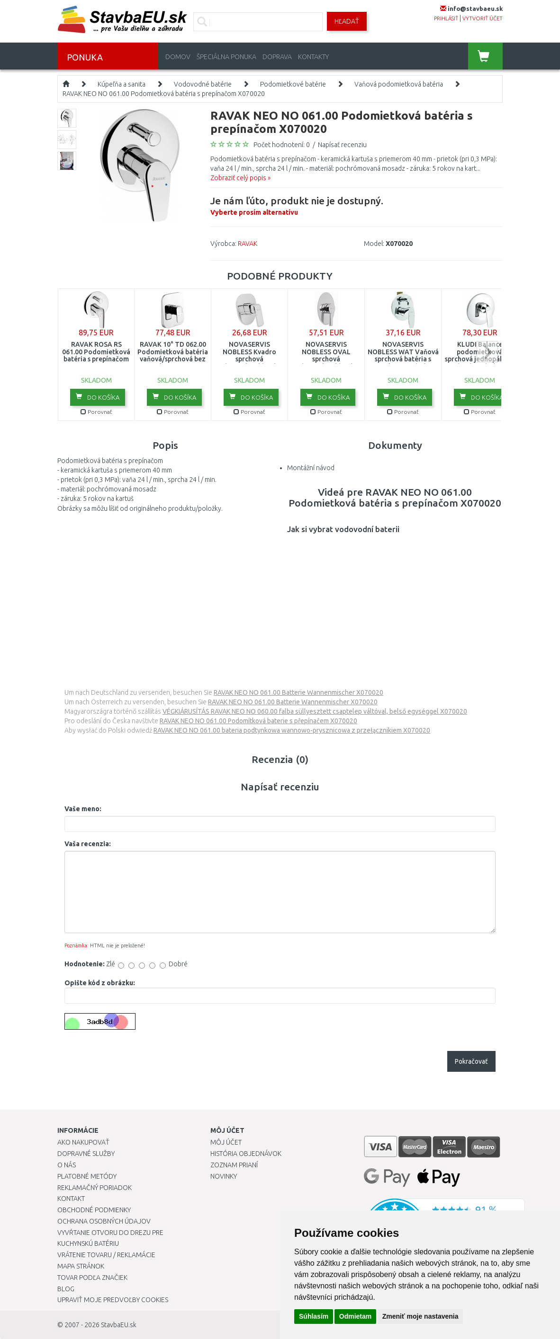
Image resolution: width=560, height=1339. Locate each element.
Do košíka (97, 397)
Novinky (223, 1176)
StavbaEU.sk (118, 1325)
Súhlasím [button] (313, 1316)
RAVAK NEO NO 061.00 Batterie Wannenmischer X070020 (298, 692)
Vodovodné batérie (203, 84)
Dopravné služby (86, 1153)
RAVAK (247, 243)
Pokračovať (471, 1061)
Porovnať (96, 412)
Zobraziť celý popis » (240, 178)
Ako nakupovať (83, 1142)
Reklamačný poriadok (94, 1187)
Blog (65, 1289)
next (487, 351)
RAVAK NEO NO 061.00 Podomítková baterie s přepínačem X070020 (258, 721)
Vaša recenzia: (87, 844)
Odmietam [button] (355, 1316)
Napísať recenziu (342, 145)
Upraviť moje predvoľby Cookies (112, 1300)
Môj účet (226, 1142)
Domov (177, 57)
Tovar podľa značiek (92, 1277)
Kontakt (71, 1198)
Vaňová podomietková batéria (398, 84)
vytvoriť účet (482, 18)
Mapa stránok (80, 1266)
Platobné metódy (87, 1176)
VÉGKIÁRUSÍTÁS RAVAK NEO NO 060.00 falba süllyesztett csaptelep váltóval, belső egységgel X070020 (315, 711)
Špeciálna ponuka (226, 57)
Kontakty (313, 57)
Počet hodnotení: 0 (281, 145)
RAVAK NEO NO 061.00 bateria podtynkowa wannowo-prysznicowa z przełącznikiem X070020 (292, 730)
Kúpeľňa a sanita (121, 84)
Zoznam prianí (234, 1165)
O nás (66, 1165)
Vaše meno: (82, 809)
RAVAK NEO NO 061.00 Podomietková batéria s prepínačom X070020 (164, 93)
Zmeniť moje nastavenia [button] (420, 1316)
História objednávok (245, 1153)
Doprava (277, 57)
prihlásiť (446, 18)
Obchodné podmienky (94, 1210)
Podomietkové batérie (293, 84)
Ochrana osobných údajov (104, 1221)
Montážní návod (310, 468)
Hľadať (346, 21)
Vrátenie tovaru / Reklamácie (106, 1255)
